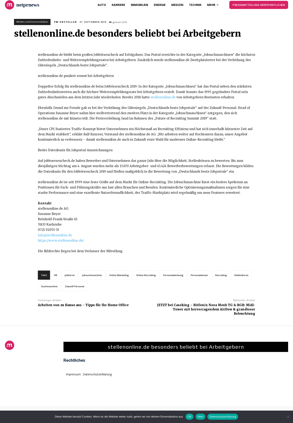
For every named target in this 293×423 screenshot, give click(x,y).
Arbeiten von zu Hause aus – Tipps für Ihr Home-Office (83, 305)
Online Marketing (119, 275)
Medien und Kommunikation (32, 22)
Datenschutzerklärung (222, 416)
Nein (200, 416)
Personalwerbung (173, 275)
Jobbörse (70, 275)
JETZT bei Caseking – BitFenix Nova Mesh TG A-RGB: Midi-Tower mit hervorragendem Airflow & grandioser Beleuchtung (206, 309)
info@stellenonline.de (55, 235)
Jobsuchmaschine (92, 275)
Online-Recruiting (146, 275)
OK (189, 416)
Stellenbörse (241, 275)
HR (55, 275)
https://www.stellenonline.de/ (61, 240)
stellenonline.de (163, 97)
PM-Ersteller (65, 22)
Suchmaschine (49, 286)
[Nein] (288, 417)
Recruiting (221, 275)
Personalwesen (199, 275)
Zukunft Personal (74, 286)
